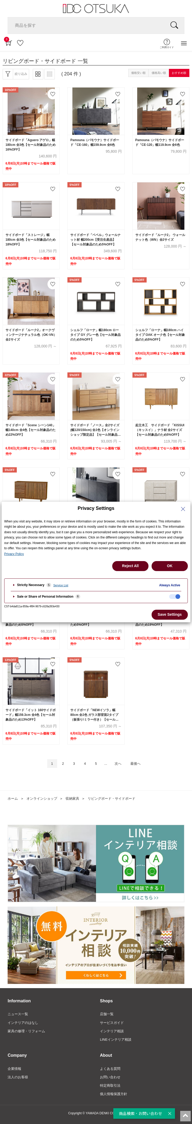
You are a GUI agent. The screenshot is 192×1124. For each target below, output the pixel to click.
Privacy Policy (14, 554)
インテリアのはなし (23, 1023)
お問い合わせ (110, 1077)
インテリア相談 (112, 1031)
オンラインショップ (41, 798)
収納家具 (72, 798)
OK (170, 566)
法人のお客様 (18, 1077)
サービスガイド (112, 1023)
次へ (118, 764)
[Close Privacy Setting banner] (183, 509)
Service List (60, 585)
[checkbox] (174, 596)
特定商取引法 (110, 1085)
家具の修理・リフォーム (26, 1031)
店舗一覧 (107, 1014)
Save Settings (170, 614)
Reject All (130, 566)
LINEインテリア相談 (115, 1039)
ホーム (13, 798)
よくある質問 (110, 1069)
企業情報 (14, 1069)
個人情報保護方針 (113, 1094)
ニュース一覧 (18, 1014)
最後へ (135, 764)
